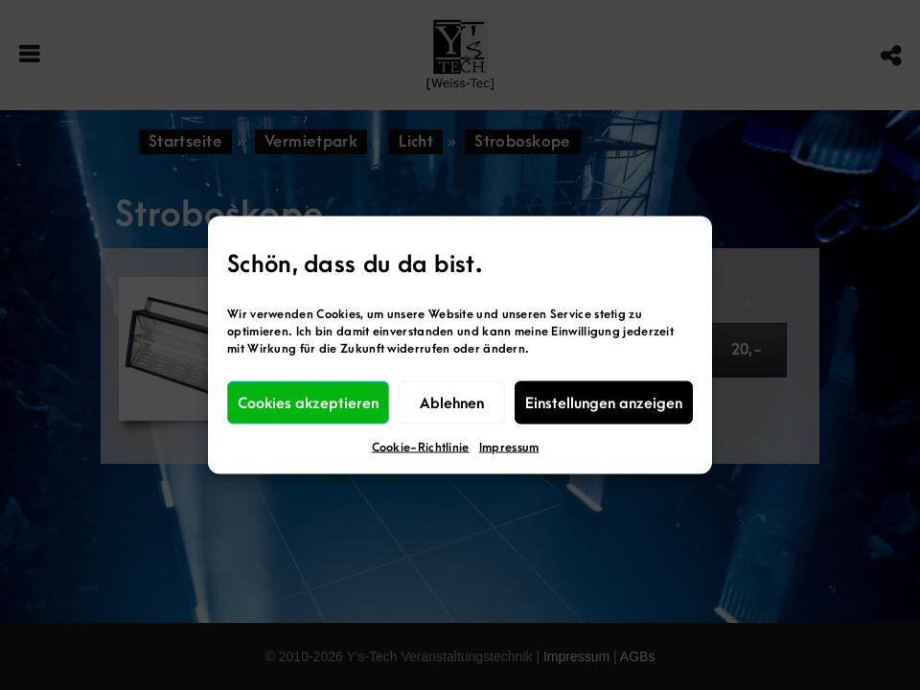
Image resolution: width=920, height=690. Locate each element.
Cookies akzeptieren (308, 402)
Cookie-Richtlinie (421, 447)
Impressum (509, 447)
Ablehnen (452, 402)
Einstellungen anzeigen (603, 402)
